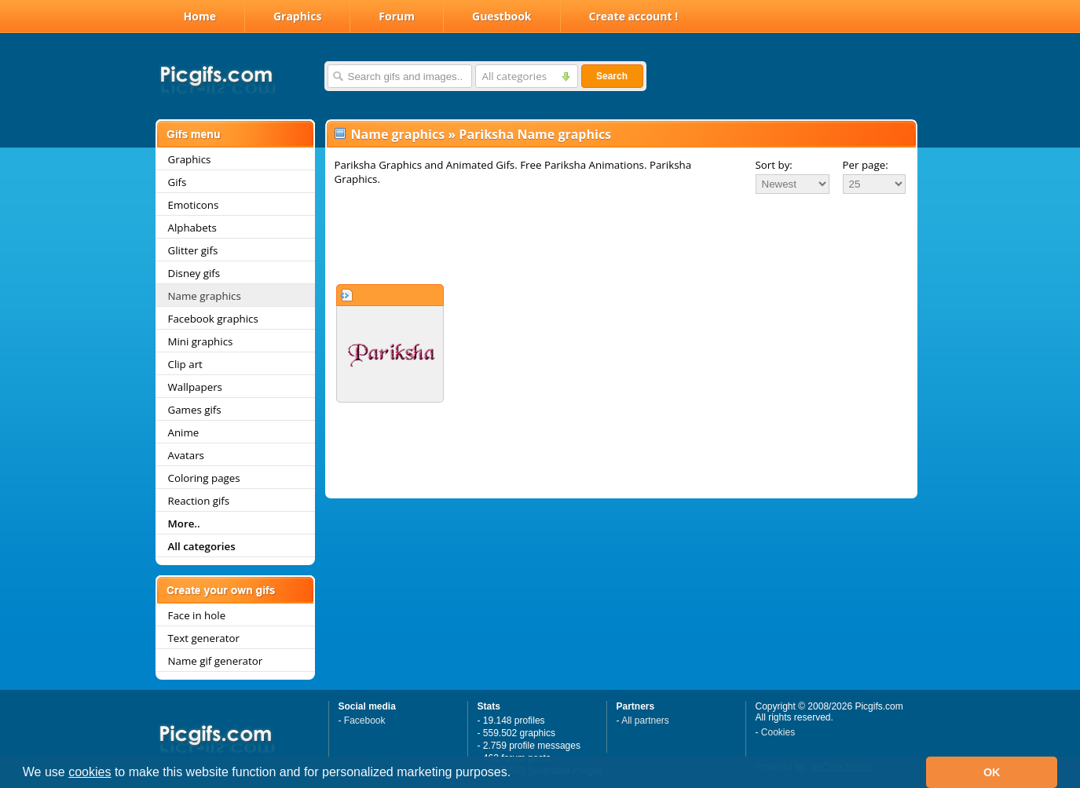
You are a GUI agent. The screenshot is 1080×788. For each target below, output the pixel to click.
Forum (397, 16)
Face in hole (197, 615)
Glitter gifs (193, 250)
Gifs (177, 182)
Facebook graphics (213, 319)
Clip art (185, 364)
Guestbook (502, 16)
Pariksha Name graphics (535, 134)
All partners (645, 720)
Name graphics (204, 296)
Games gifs (194, 410)
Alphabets (192, 228)
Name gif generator (215, 661)
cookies (89, 772)
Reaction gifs (199, 501)
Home (200, 16)
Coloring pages (204, 478)
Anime (184, 432)
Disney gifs (194, 273)
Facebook (365, 720)
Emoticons (193, 205)
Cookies (778, 732)
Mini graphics (200, 341)
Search (612, 76)
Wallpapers (195, 387)
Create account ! (634, 16)
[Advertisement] (621, 238)
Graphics (297, 16)
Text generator (204, 638)
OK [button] (992, 772)
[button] (516, 774)
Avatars (186, 455)
